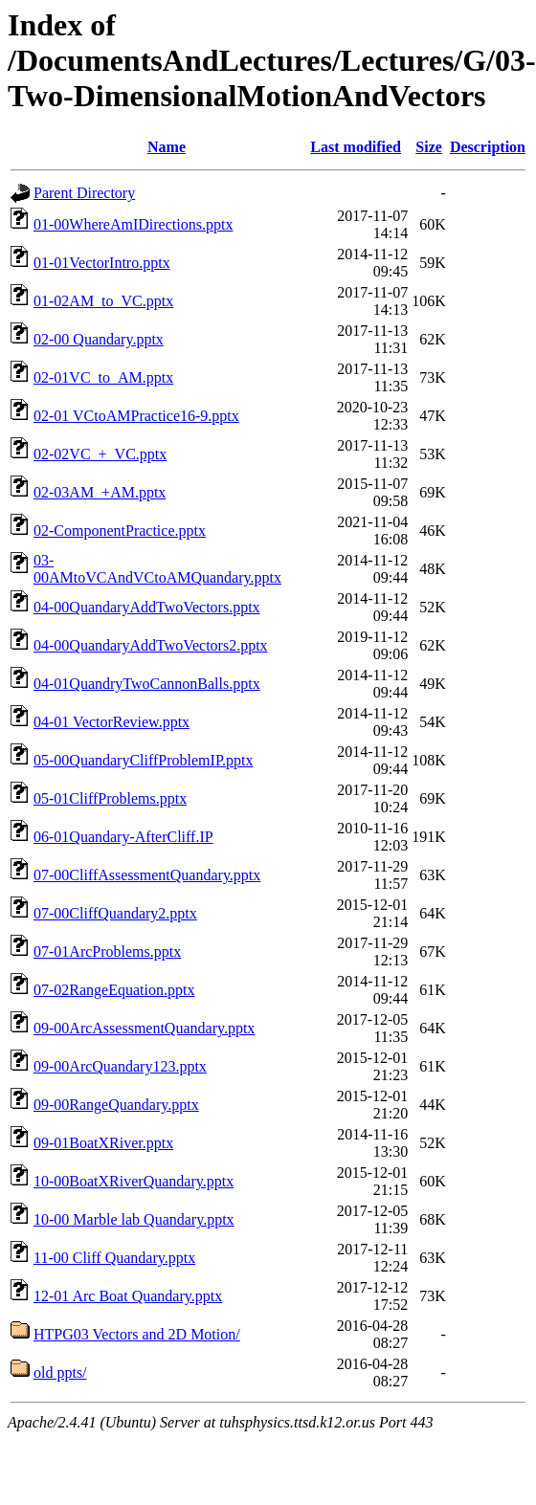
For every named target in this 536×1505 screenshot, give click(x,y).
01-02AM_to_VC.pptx (103, 301)
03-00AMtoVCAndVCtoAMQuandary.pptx (157, 569)
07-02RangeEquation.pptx (114, 990)
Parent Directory (84, 193)
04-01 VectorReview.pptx (112, 722)
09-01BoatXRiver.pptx (103, 1143)
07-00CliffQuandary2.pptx (115, 913)
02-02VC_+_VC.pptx (100, 454)
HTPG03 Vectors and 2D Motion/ (137, 1334)
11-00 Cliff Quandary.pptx (114, 1258)
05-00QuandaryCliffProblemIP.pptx (143, 760)
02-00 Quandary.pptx (99, 339)
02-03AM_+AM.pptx (100, 492)
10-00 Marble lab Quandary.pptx (134, 1219)
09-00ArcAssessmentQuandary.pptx (144, 1028)
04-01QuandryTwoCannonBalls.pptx (147, 683)
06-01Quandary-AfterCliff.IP (123, 837)
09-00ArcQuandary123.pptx (120, 1066)
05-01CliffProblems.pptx (110, 798)
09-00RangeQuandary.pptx (116, 1104)
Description (487, 147)
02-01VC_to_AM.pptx (103, 377)
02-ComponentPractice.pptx (120, 530)
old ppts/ (60, 1372)
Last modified (355, 147)
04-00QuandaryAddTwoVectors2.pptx (151, 645)
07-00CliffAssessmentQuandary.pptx (147, 875)
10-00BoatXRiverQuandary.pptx (134, 1181)
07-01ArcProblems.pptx (107, 951)
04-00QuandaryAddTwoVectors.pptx (147, 607)
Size (428, 147)
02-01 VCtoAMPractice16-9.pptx (136, 416)
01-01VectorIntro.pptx (102, 263)
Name (166, 147)
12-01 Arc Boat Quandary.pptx (128, 1296)
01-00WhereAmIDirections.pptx (133, 224)
